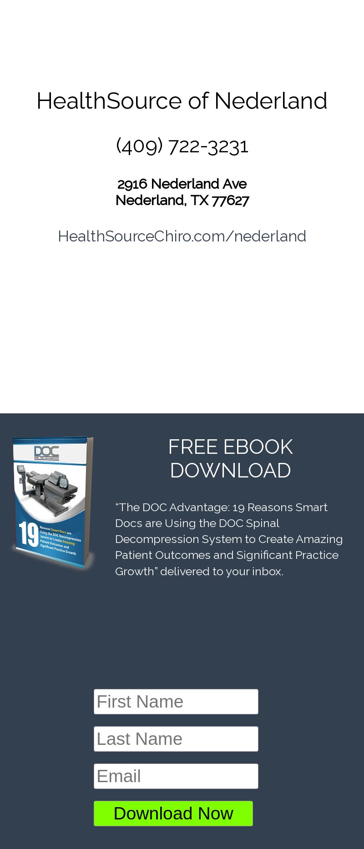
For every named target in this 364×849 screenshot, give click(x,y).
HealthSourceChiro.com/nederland (182, 236)
